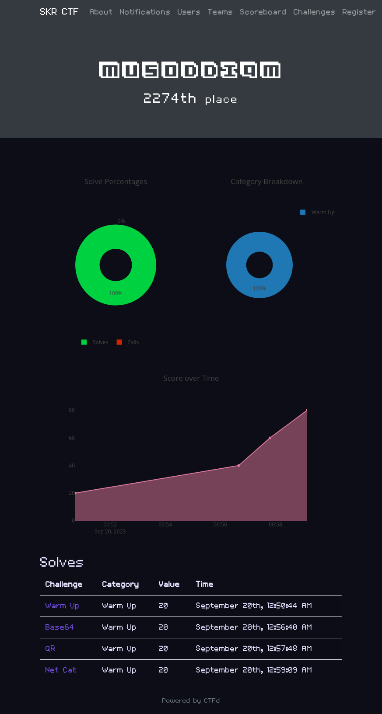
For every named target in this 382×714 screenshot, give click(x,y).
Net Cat (61, 670)
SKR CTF (59, 12)
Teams (220, 12)
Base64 (60, 627)
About (101, 12)
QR (51, 648)
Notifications (145, 12)
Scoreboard (263, 12)
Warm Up (63, 606)
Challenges (315, 12)
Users (189, 12)
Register (359, 12)
